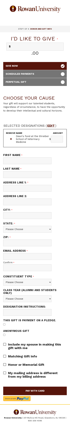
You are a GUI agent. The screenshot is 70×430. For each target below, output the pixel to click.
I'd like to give (34, 38)
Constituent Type (18, 276)
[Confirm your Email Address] (27, 267)
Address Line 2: (15, 196)
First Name (12, 155)
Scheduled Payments (20, 73)
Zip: (6, 237)
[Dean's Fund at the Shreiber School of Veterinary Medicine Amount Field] (57, 139)
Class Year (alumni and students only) (30, 292)
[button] (32, 346)
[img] (11, 139)
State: (9, 223)
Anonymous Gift (16, 330)
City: (7, 209)
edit (51, 126)
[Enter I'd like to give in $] (35, 47)
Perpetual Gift (16, 81)
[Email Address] (27, 256)
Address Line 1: (15, 182)
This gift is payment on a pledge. (29, 320)
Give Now (12, 65)
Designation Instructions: (24, 306)
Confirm (8, 262)
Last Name (12, 168)
